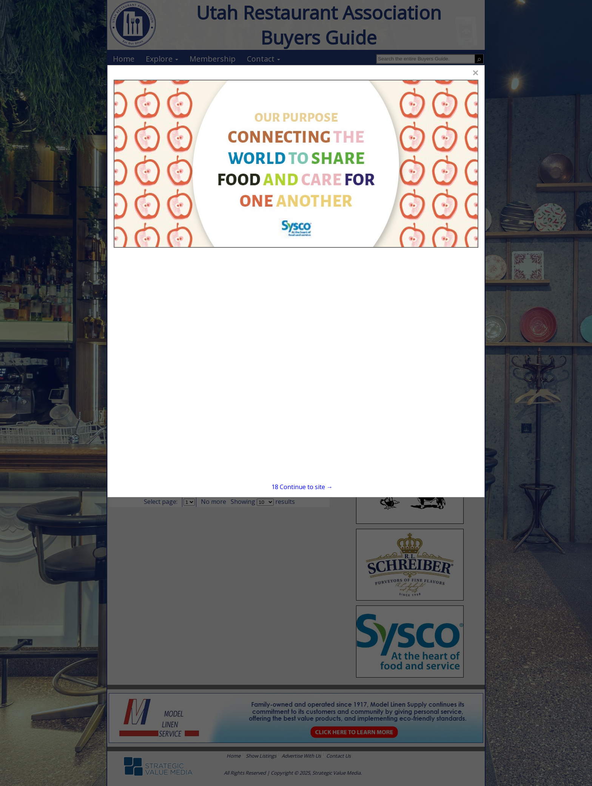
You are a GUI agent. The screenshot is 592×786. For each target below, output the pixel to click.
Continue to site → (302, 487)
